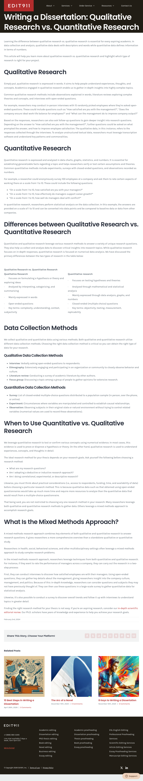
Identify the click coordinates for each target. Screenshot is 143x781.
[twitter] (121, 768)
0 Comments (25, 707)
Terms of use (35, 768)
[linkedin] (126, 768)
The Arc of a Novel (62, 700)
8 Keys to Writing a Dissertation (117, 700)
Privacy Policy (48, 768)
